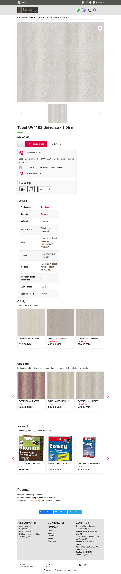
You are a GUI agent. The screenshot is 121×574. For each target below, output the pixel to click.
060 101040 (87, 531)
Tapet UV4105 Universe (58, 401)
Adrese (50, 538)
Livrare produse (25, 531)
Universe (44, 214)
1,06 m (43, 287)
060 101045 (87, 552)
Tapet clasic (45, 238)
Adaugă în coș (36, 144)
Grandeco (44, 207)
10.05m (43, 294)
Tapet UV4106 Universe (29, 401)
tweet (58, 511)
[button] (57, 113)
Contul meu (52, 531)
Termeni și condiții (26, 537)
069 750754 (87, 542)
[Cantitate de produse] (21, 144)
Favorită (51, 536)
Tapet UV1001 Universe (87, 339)
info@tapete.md (87, 555)
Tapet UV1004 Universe (58, 339)
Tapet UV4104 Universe (87, 401)
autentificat (34, 500)
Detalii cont (52, 541)
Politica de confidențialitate (29, 534)
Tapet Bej (44, 257)
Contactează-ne (25, 526)
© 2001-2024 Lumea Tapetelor (66, 570)
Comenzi (51, 533)
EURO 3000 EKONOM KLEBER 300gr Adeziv (88, 465)
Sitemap (48, 570)
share (44, 511)
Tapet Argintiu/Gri (48, 254)
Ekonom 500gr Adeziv (57, 464)
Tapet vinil (44, 221)
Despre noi (23, 529)
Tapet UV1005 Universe (29, 339)
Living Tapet (45, 264)
